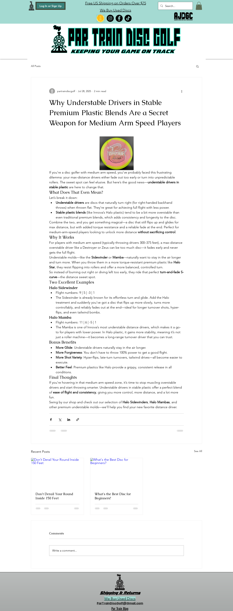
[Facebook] (119, 18)
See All (198, 451)
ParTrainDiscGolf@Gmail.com (120, 603)
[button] (199, 6)
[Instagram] (110, 18)
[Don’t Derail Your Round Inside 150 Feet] (57, 472)
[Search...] (175, 6)
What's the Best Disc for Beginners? (113, 496)
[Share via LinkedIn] (68, 419)
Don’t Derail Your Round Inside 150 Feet (54, 496)
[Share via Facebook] (51, 419)
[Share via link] (77, 419)
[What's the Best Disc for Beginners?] (116, 472)
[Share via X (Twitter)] (60, 419)
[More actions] (181, 91)
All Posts (36, 66)
